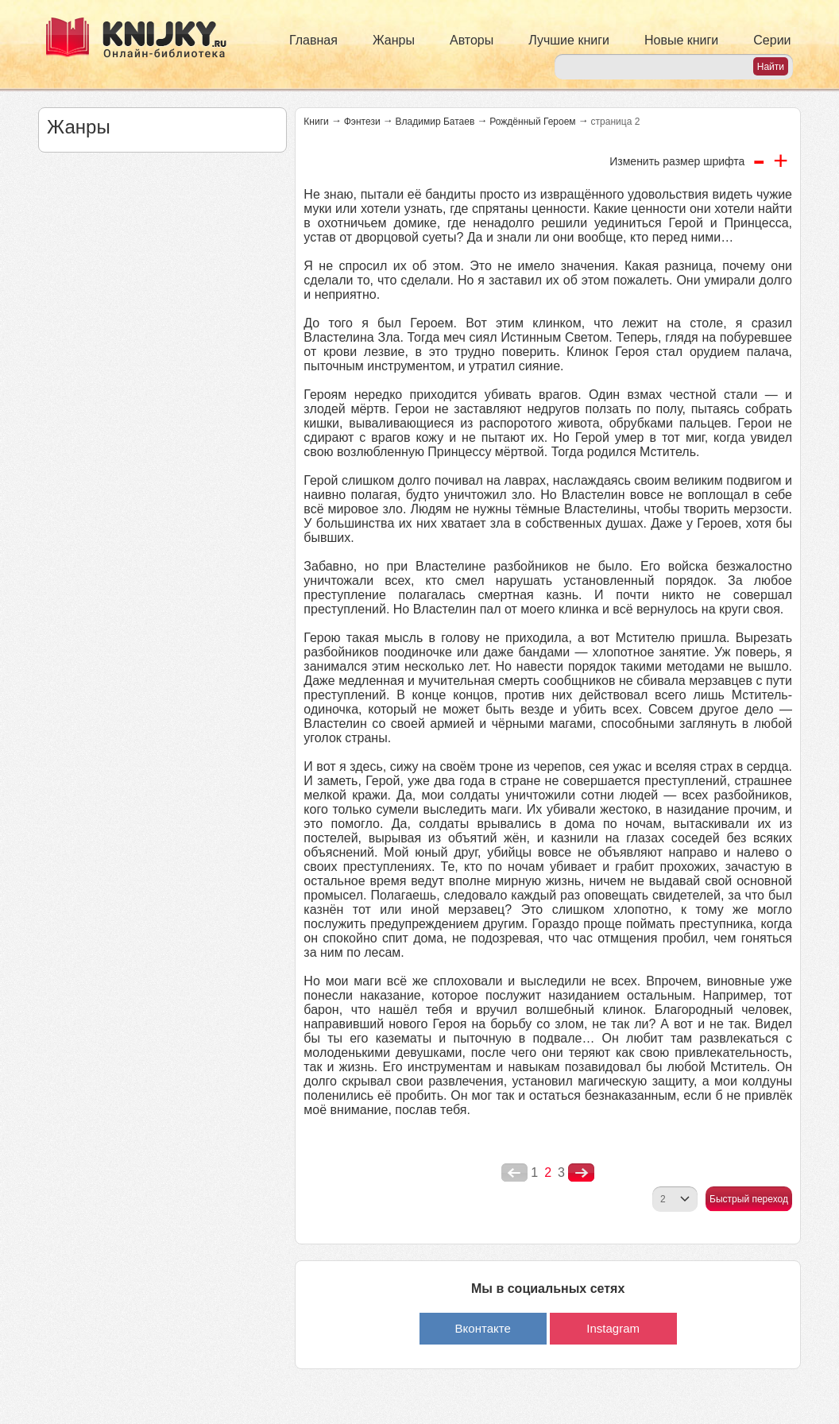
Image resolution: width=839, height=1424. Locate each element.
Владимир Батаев (435, 121)
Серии (772, 40)
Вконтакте (483, 1328)
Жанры (394, 40)
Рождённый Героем (532, 121)
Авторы (471, 40)
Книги (316, 121)
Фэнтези (362, 121)
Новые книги (681, 40)
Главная (313, 40)
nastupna (581, 1172)
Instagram (613, 1328)
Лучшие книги (568, 40)
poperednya (514, 1172)
